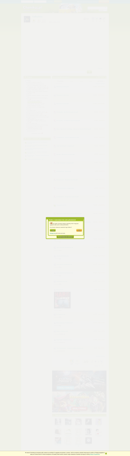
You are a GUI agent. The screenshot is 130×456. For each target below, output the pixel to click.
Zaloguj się (52, 233)
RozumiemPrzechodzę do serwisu (65, 236)
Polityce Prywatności (95, 454)
